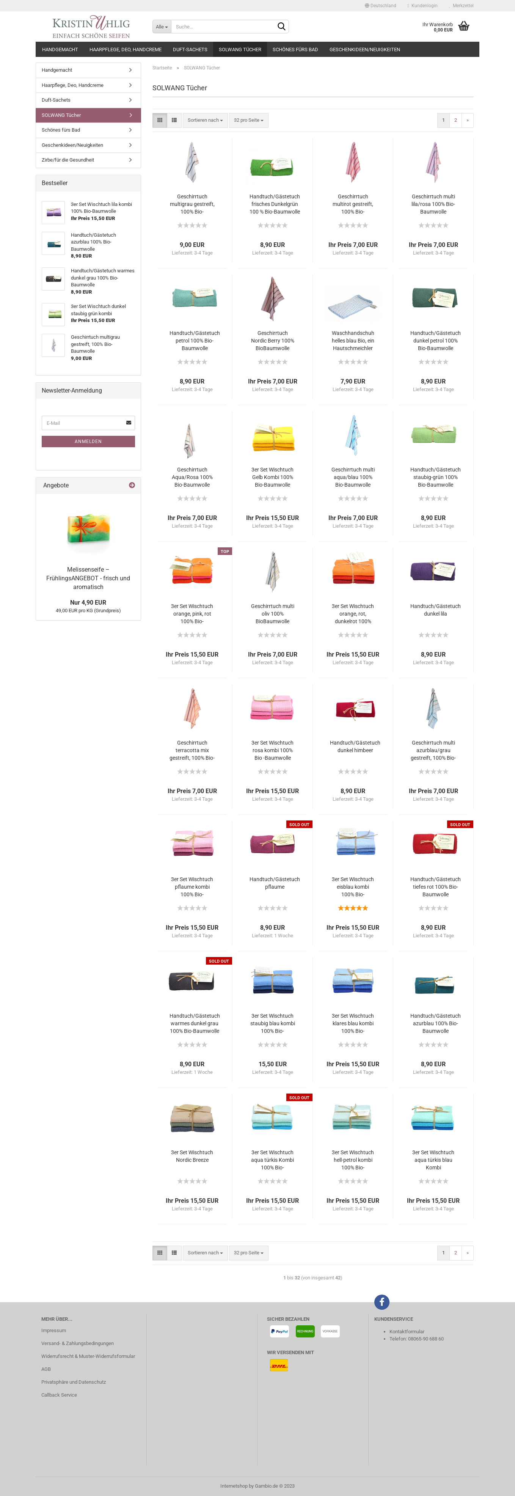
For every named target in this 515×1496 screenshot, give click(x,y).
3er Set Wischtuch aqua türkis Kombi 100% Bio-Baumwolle (272, 1160)
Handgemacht (60, 49)
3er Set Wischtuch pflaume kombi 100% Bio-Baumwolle (192, 887)
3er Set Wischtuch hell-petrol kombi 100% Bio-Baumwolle (353, 1160)
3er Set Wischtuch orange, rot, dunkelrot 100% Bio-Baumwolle (353, 614)
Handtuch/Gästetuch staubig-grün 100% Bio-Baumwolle (435, 477)
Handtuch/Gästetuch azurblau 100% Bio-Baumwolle (435, 1023)
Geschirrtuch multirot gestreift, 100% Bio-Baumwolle (353, 204)
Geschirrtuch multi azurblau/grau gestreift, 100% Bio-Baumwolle (433, 751)
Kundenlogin (423, 5)
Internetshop (234, 1486)
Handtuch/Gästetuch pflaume (275, 883)
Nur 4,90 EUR (88, 602)
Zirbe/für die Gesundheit (68, 160)
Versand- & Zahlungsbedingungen (77, 1343)
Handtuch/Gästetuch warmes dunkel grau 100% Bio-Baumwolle (195, 1023)
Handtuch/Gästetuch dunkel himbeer (355, 746)
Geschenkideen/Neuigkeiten (365, 49)
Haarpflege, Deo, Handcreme (125, 49)
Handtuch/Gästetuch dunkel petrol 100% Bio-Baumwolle (435, 340)
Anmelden (88, 441)
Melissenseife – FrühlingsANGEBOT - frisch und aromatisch (88, 578)
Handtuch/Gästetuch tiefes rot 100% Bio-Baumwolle (435, 886)
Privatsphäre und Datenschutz (73, 1382)
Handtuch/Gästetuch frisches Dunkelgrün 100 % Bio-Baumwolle (275, 204)
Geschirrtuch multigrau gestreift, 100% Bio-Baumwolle (192, 204)
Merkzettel (461, 5)
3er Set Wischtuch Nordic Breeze (192, 1156)
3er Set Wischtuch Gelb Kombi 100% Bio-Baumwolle (272, 477)
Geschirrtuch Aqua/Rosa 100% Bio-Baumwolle (192, 477)
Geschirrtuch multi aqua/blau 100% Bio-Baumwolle (353, 477)
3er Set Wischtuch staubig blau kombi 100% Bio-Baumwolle (272, 1024)
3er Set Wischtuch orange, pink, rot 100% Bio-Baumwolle (192, 614)
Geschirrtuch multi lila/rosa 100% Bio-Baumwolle (433, 204)
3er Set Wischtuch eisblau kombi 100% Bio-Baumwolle (353, 887)
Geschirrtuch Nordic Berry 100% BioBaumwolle (272, 340)
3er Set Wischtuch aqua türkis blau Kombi (433, 1160)
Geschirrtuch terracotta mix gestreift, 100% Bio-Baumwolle (192, 751)
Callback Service (59, 1395)
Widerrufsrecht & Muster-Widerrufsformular (88, 1356)
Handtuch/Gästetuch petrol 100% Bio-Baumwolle (195, 340)
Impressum (53, 1330)
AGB (46, 1369)
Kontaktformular (406, 1331)
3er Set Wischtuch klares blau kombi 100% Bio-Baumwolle (353, 1024)
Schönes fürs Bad (295, 49)
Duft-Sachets (190, 49)
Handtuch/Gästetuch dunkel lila (435, 610)
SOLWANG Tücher (240, 49)
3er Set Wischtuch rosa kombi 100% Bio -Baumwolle (272, 750)
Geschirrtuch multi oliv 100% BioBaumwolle (272, 613)
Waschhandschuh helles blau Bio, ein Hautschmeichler (353, 340)
